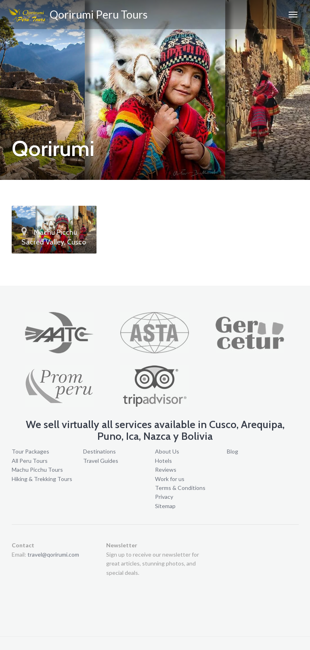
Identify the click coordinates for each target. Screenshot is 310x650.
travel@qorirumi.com (53, 554)
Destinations (99, 451)
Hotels (163, 460)
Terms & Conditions (180, 487)
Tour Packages (30, 451)
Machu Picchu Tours (37, 469)
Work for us (169, 478)
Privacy (164, 496)
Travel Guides (100, 460)
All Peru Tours (30, 460)
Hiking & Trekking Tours (42, 478)
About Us (167, 451)
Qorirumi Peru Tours (78, 16)
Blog (232, 451)
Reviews (165, 469)
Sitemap (165, 505)
